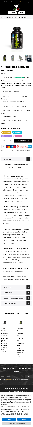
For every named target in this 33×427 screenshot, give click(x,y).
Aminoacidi (17, 150)
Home (2, 17)
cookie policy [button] (4, 404)
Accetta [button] (24, 419)
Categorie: (4, 150)
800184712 (24, 389)
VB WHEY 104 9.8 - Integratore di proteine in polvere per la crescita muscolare (5, 337)
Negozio (12, 12)
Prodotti (11, 150)
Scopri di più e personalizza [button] (16, 423)
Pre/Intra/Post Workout (25, 150)
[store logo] (16, 7)
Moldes (21, 2)
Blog (21, 12)
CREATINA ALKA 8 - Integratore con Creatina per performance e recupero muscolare (20, 339)
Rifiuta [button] (9, 419)
